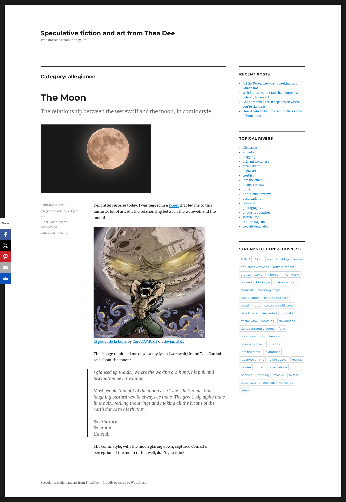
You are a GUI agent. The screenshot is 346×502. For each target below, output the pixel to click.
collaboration (250, 297)
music (247, 189)
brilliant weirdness (256, 162)
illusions (274, 344)
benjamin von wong (284, 274)
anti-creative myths (255, 267)
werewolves (49, 226)
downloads (287, 321)
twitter (293, 375)
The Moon (63, 97)
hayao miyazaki (252, 344)
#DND (245, 259)
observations (252, 199)
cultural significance (278, 305)
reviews (279, 375)
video (245, 390)
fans (282, 328)
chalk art (247, 290)
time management (256, 222)
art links (63, 211)
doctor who (249, 321)
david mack (249, 313)
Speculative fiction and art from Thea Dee (108, 33)
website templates (255, 226)
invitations (272, 351)
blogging (249, 157)
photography (252, 208)
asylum (260, 274)
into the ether (252, 180)
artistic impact (283, 267)
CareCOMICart (145, 341)
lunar (44, 222)
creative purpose (276, 297)
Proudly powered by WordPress (124, 483)
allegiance (48, 211)
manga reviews (253, 185)
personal (249, 203)
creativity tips (252, 166)
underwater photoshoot (258, 382)
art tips (246, 274)
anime (298, 259)
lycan (53, 222)
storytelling (251, 217)
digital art (249, 171)
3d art (258, 259)
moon (63, 222)
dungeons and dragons (257, 328)
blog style (263, 282)
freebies (248, 175)
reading (263, 375)
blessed (246, 282)
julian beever (278, 359)
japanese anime (252, 359)
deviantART (174, 341)
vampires (286, 382)
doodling (268, 321)
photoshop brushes (256, 212)
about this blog (278, 259)
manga (297, 359)
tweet (174, 205)
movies (246, 367)
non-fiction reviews (257, 194)
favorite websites (253, 336)
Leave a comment (54, 232)
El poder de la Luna (110, 341)
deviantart (269, 313)
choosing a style (269, 290)
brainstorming (285, 282)
